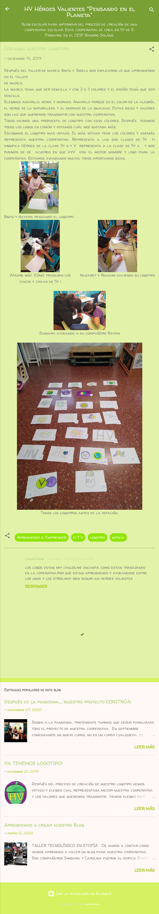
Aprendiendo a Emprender (41, 537)
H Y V (78, 537)
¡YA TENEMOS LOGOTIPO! (33, 763)
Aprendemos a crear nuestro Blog (44, 825)
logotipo (97, 537)
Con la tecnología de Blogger (79, 893)
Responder (36, 586)
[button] (152, 50)
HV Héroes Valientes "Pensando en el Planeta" (79, 11)
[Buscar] (152, 11)
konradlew (92, 904)
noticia (118, 537)
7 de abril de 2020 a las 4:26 (69, 558)
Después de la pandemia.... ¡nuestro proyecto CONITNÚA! (67, 702)
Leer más (144, 747)
